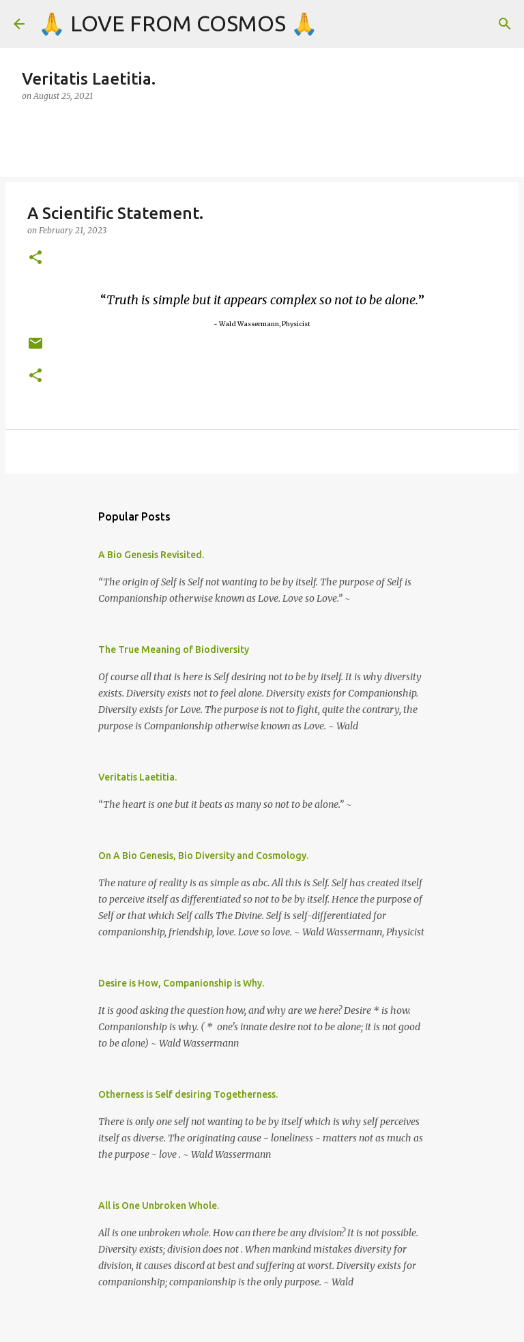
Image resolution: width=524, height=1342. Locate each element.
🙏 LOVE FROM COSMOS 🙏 (178, 23)
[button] (35, 258)
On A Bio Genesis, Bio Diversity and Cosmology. (203, 855)
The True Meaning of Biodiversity (173, 649)
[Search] (505, 24)
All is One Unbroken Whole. (158, 1205)
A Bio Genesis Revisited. (151, 554)
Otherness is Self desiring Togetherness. (188, 1094)
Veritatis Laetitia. (137, 777)
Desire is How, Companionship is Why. (181, 983)
